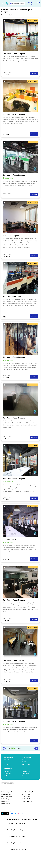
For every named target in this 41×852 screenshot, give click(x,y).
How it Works (25, 762)
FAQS (23, 759)
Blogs (5, 762)
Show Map (4, 15)
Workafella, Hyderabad (7, 792)
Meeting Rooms (26, 776)
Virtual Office (25, 773)
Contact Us (7, 764)
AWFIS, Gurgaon (26, 794)
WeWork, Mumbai (26, 799)
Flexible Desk (7, 773)
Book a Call (30, 3)
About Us (6, 759)
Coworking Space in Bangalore (16, 830)
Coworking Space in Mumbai (16, 823)
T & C (2, 811)
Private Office (7, 771)
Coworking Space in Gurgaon (16, 849)
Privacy (9, 811)
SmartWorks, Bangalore (28, 792)
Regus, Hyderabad (27, 801)
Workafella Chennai (6, 796)
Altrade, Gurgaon (6, 794)
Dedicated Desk (26, 771)
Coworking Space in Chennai (16, 836)
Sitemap (15, 811)
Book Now (34, 73)
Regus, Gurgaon (5, 803)
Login (38, 2)
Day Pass (6, 776)
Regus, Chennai (26, 796)
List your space (26, 764)
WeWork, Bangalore (6, 799)
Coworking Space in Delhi (15, 843)
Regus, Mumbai (5, 801)
